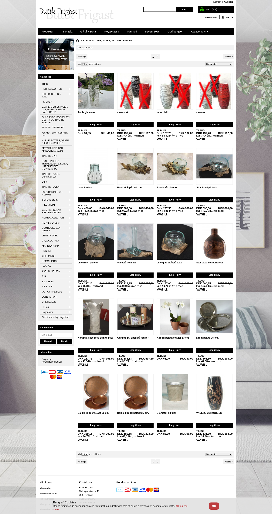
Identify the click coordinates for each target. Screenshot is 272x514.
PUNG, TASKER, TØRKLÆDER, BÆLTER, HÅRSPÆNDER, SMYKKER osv (55, 165)
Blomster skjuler (166, 412)
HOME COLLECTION (53, 217)
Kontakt (68, 31)
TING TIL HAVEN (50, 187)
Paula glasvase (86, 112)
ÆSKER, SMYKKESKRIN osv (55, 134)
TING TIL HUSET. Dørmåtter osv (51, 175)
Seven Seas (152, 31)
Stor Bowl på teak (206, 187)
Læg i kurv (96, 124)
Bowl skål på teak (167, 187)
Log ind (228, 17)
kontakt (217, 2)
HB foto (45, 307)
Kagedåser (47, 312)
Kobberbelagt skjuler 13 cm (173, 337)
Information (46, 352)
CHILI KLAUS (49, 302)
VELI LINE (47, 286)
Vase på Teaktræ (127, 262)
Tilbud (45, 84)
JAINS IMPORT (50, 297)
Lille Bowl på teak (88, 262)
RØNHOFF (47, 251)
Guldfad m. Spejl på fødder (132, 337)
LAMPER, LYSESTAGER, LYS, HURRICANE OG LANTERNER (55, 109)
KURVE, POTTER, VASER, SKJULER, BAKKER (56, 141)
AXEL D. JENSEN (51, 271)
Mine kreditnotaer (48, 493)
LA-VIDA (46, 266)
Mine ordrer (45, 488)
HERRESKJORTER (52, 89)
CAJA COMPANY (51, 240)
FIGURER (47, 101)
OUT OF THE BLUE (52, 291)
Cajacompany (199, 31)
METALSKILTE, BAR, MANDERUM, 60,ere (52, 149)
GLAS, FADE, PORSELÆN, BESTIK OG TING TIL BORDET (56, 120)
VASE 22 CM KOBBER (209, 412)
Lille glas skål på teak (169, 262)
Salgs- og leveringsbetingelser (52, 360)
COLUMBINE (48, 256)
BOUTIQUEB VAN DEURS (51, 229)
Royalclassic (111, 31)
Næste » (229, 56)
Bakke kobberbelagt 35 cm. (133, 412)
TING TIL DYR (49, 156)
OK (214, 506)
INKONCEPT (48, 205)
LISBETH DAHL (50, 235)
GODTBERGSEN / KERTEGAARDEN (51, 211)
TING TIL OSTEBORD (53, 127)
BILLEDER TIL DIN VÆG (51, 95)
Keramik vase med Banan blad (95, 337)
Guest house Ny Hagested (55, 317)
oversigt (228, 2)
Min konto (46, 482)
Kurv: (211, 9)
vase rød (201, 112)
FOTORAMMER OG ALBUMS (52, 193)
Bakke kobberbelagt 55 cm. (93, 412)
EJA (44, 276)
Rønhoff (132, 31)
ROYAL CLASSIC (51, 222)
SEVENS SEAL (50, 199)
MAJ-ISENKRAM (50, 246)
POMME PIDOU (50, 261)
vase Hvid (162, 112)
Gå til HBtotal (88, 31)
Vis (79, 64)
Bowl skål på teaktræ (129, 187)
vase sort (122, 112)
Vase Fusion (85, 187)
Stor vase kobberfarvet (209, 262)
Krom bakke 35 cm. (207, 337)
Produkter (48, 32)
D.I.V (44, 182)
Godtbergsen (175, 31)
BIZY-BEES (48, 281)
